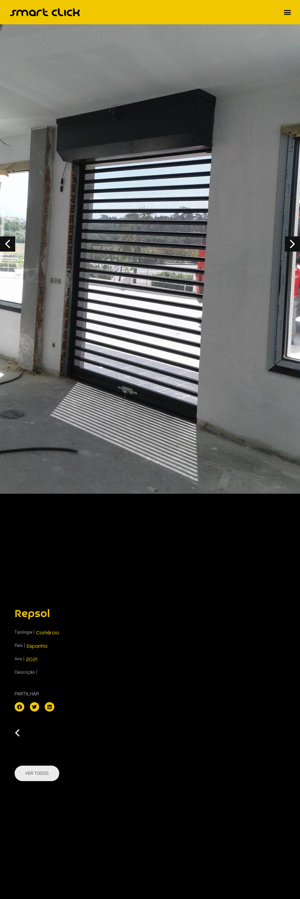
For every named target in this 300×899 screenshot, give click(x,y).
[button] (287, 12)
